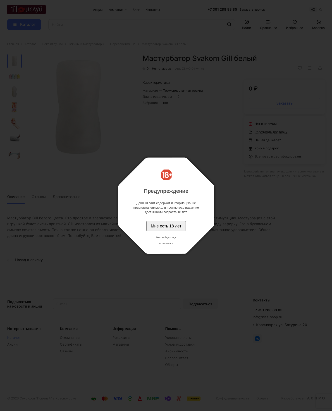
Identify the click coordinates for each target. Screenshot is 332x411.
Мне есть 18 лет (166, 226)
